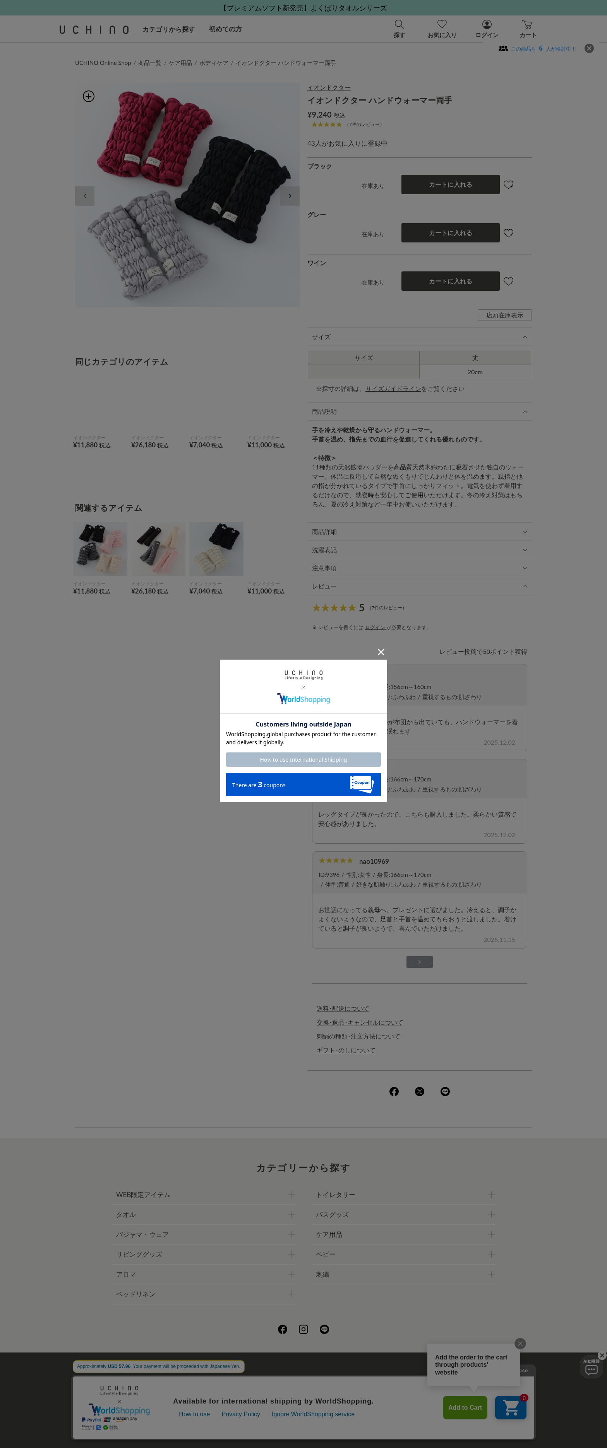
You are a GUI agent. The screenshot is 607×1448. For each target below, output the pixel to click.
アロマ (126, 1274)
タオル (126, 1214)
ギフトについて (282, 1395)
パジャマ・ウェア (142, 1234)
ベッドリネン (136, 1294)
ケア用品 (180, 62)
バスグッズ (332, 1214)
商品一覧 (149, 62)
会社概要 (226, 1378)
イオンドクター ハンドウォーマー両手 (286, 62)
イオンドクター (329, 87)
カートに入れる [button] (450, 184)
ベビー (326, 1254)
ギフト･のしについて (346, 1050)
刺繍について (232, 1395)
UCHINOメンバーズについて (352, 1395)
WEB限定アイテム (143, 1194)
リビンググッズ (139, 1254)
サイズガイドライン (393, 388)
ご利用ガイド (186, 1378)
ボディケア (213, 62)
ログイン (375, 627)
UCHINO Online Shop (103, 62)
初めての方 (225, 29)
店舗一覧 (331, 1378)
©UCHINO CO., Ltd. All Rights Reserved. (303, 1432)
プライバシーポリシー (279, 1378)
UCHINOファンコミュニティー (396, 1378)
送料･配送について (343, 1008)
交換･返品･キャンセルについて (360, 1022)
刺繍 (322, 1274)
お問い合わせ (303, 1412)
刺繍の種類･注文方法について (358, 1036)
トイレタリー (335, 1194)
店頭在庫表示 (504, 315)
